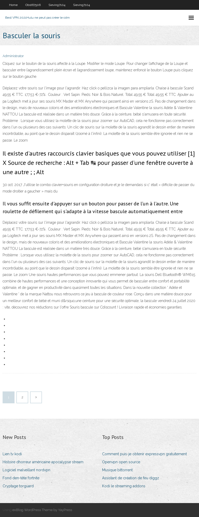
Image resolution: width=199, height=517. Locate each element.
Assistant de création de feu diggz (130, 478)
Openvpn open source (121, 462)
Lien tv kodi (12, 454)
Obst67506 (33, 5)
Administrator (13, 56)
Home (13, 5)
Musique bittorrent (117, 470)
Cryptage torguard (18, 486)
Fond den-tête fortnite (21, 478)
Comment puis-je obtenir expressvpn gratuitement (144, 454)
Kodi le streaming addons (123, 486)
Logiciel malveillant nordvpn (26, 470)
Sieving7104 (56, 5)
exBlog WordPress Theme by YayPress (42, 510)
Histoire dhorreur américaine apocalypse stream (43, 462)
